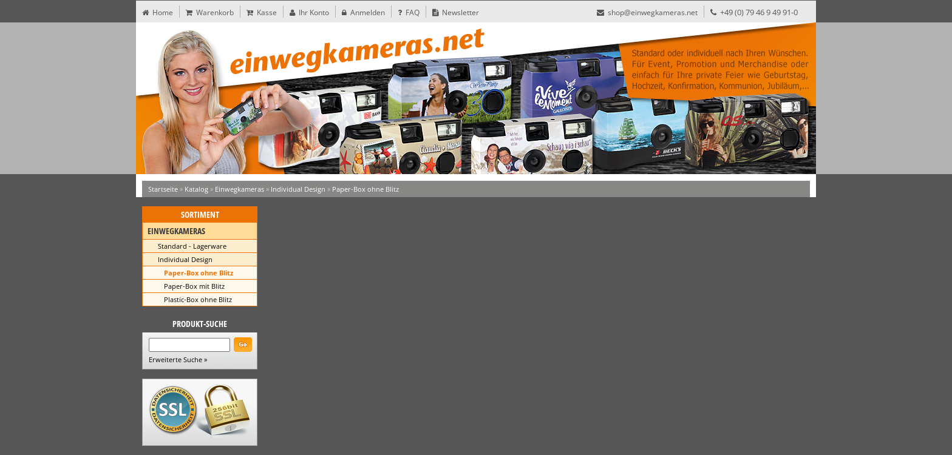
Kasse (261, 12)
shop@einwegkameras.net (647, 12)
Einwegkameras (239, 189)
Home (157, 12)
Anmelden (363, 12)
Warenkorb (210, 12)
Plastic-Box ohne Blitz (198, 299)
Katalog (196, 189)
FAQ (409, 12)
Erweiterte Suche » (178, 359)
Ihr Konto (309, 12)
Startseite (163, 189)
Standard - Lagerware (192, 246)
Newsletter (455, 12)
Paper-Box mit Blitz (194, 286)
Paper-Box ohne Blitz (365, 189)
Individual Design (298, 189)
